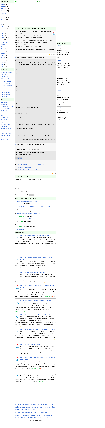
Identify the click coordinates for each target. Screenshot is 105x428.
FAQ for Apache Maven (7, 78)
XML (2, 66)
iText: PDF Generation (7, 90)
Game (2, 15)
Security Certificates (6, 119)
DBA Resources (5, 108)
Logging (3, 37)
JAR (37, 417)
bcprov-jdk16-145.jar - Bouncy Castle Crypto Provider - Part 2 (34, 208)
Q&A (25, 418)
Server (3, 55)
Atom (42, 413)
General (3, 17)
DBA (27, 417)
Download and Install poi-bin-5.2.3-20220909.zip (30, 225)
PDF (2, 46)
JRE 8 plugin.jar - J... (63, 61)
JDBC (2, 31)
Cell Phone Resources (7, 131)
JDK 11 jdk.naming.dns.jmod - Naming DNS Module (31, 164)
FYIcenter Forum (5, 139)
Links (21, 418)
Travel (39, 418)
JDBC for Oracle (5, 92)
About (24, 413)
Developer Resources (7, 106)
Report (3, 48)
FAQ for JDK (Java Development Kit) (28, 169)
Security (3, 53)
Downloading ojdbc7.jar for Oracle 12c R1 (28, 215)
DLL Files (3, 115)
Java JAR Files (5, 113)
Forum (47, 418)
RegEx (17, 418)
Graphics (3, 19)
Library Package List (6, 72)
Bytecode (3, 8)
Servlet (3, 57)
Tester (17, 417)
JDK (2, 33)
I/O (2, 22)
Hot (20, 413)
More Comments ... (20, 230)
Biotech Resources (6, 128)
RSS (39, 413)
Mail (2, 39)
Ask (46, 413)
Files (43, 417)
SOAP (2, 60)
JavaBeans (4, 28)
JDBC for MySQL (5, 94)
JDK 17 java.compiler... (63, 107)
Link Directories (5, 124)
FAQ (43, 418)
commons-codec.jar (6, 85)
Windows (32, 417)
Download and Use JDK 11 (24, 167)
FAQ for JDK (4, 76)
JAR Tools (4, 26)
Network (3, 44)
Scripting (3, 51)
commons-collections (7, 87)
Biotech (3, 6)
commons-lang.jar (6, 81)
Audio (2, 4)
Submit (31, 196)
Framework (4, 13)
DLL (40, 417)
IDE (2, 24)
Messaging (4, 42)
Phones (34, 418)
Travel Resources (6, 133)
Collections (29, 413)
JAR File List (4, 74)
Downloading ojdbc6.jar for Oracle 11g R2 (28, 202)
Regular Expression (6, 122)
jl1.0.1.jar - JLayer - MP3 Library (26, 220)
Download (19, 158)
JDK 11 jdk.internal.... (63, 45)
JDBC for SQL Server (7, 96)
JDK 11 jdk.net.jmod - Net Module (26, 162)
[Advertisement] (7, 161)
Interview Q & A (5, 126)
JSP (2, 35)
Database (3, 11)
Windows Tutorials (6, 110)
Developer (23, 417)
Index (35, 413)
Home (17, 25)
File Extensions (5, 117)
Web (2, 64)
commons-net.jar (5, 83)
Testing (3, 62)
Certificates (49, 417)
